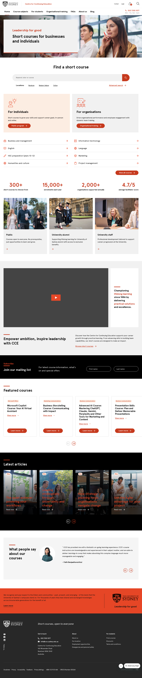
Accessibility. (21, 670)
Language (80, 148)
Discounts (109, 641)
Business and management (18, 141)
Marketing (80, 155)
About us (75, 638)
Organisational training (90, 126)
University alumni (60, 234)
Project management (86, 163)
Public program (19, 126)
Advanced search (117, 85)
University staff (105, 234)
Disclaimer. (7, 670)
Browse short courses (85, 346)
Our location (76, 641)
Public (9, 234)
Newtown (31, 85)
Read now (11, 509)
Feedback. (30, 670)
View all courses (127, 173)
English (9, 148)
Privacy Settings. (39, 670)
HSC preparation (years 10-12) (19, 155)
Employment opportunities (81, 644)
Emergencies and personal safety (83, 647)
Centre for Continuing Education (38, 4)
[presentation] (10, 4)
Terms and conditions (113, 644)
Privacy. (14, 670)
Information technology (87, 141)
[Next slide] (74, 443)
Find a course (110, 638)
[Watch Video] (56, 297)
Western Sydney (44, 85)
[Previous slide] (68, 443)
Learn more (17, 431)
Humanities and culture (16, 163)
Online (55, 85)
